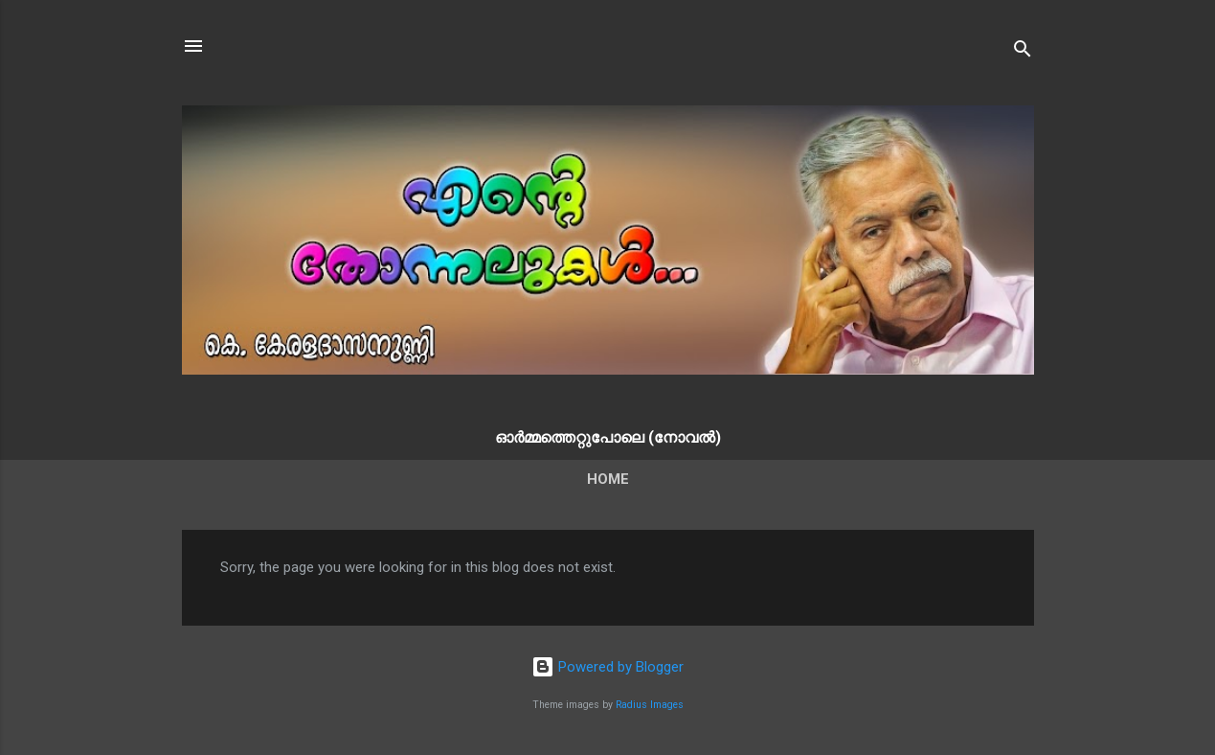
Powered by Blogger (607, 666)
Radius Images (650, 704)
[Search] (1022, 52)
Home (608, 479)
